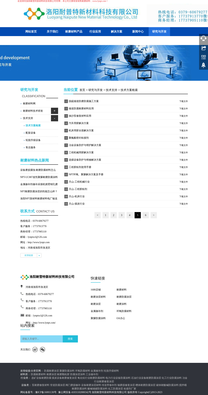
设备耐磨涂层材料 (91, 385)
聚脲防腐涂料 (98, 318)
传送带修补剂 (109, 385)
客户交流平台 (31, 40)
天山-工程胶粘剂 (78, 189)
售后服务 (31, 147)
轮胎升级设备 (33, 140)
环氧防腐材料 (124, 311)
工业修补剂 (92, 374)
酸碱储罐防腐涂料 (97, 388)
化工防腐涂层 (115, 388)
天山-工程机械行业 (79, 181)
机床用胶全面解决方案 (81, 130)
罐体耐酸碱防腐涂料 (167, 385)
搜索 (70, 338)
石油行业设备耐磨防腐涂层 (146, 378)
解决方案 (116, 31)
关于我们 (52, 31)
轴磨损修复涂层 (126, 385)
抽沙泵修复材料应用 (80, 116)
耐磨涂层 (96, 304)
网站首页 (31, 31)
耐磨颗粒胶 (63, 374)
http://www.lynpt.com (39, 242)
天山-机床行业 (77, 196)
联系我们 (52, 40)
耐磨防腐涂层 (124, 296)
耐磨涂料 (122, 304)
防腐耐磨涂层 (51, 370)
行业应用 (95, 31)
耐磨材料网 (29, 103)
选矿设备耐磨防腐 (41, 378)
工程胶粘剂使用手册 (80, 167)
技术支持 (111, 89)
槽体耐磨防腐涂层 (145, 385)
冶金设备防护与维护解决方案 (85, 145)
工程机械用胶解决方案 (81, 152)
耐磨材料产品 (73, 31)
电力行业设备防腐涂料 (118, 378)
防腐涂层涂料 (77, 374)
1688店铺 (96, 289)
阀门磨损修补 (73, 385)
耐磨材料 (122, 289)
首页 (82, 89)
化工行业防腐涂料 (172, 378)
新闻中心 (138, 31)
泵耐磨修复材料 (40, 385)
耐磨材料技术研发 (33, 111)
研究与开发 (159, 31)
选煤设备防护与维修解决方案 (85, 159)
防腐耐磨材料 (38, 374)
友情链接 (28, 255)
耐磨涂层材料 (98, 296)
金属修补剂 (97, 311)
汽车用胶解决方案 (79, 123)
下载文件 (183, 101)
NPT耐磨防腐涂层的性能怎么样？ (38, 191)
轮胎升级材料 (111, 370)
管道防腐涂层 (57, 385)
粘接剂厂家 (130, 388)
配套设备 (31, 132)
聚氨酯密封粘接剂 (79, 137)
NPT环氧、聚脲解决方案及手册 (86, 174)
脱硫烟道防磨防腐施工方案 (84, 101)
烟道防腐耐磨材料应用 (81, 108)
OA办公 (121, 318)
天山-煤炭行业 (77, 203)
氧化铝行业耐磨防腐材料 (91, 378)
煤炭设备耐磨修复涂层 (64, 378)
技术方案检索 (129, 89)
